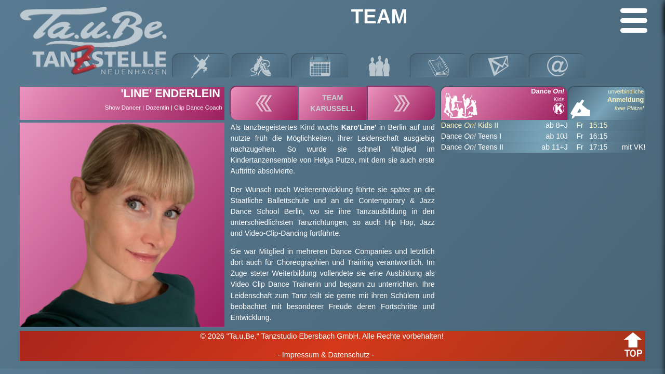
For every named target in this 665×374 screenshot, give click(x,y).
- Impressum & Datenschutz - (325, 355)
